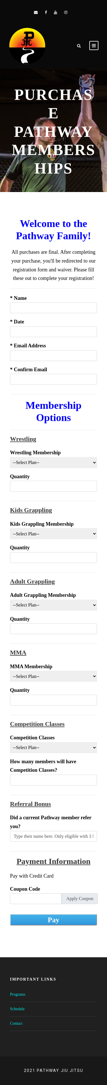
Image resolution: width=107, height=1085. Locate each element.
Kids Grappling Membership (42, 524)
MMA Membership (31, 666)
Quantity (20, 476)
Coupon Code (25, 889)
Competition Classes (32, 737)
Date (17, 322)
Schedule (17, 1009)
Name (18, 298)
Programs (17, 994)
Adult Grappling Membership (43, 595)
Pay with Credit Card (31, 876)
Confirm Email (28, 369)
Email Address (28, 345)
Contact (16, 1023)
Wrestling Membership (35, 452)
